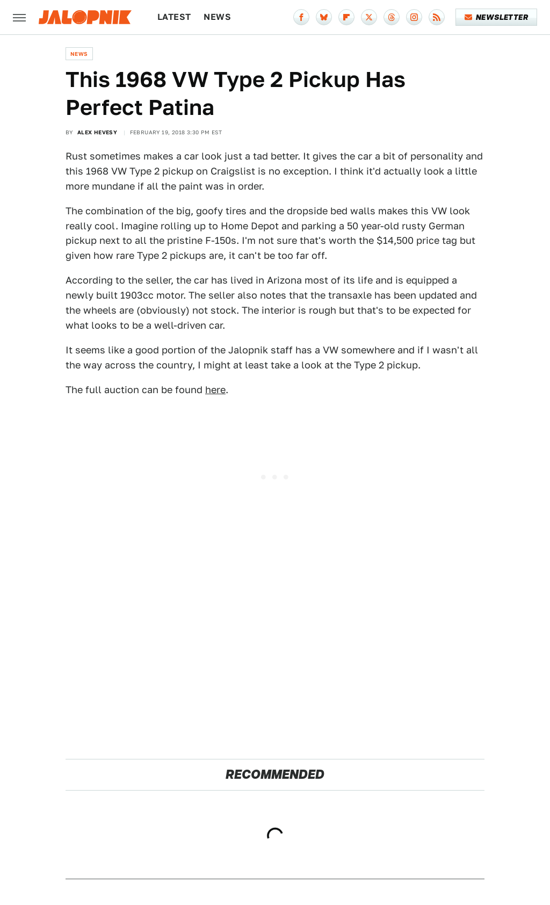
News (217, 17)
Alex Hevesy (97, 132)
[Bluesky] (324, 17)
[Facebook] (301, 17)
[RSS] (437, 17)
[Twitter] (369, 17)
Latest (174, 17)
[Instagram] (414, 17)
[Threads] (391, 17)
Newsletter (497, 17)
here (215, 389)
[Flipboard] (346, 17)
